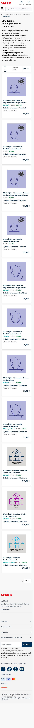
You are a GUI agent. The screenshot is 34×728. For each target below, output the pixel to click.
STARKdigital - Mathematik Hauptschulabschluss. (12, 425)
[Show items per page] (27, 581)
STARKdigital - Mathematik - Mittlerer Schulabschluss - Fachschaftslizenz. (16, 194)
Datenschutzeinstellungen (8, 696)
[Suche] (7, 9)
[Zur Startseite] (2, 14)
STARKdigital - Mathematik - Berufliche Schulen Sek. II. (13, 333)
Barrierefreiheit (25, 694)
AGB (10, 694)
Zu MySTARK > (5, 609)
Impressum (4, 694)
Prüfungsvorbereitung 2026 (13, 14)
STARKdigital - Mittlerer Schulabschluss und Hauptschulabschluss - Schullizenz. (15, 559)
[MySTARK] (21, 3)
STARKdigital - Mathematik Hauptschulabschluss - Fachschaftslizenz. (12, 240)
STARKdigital (26, 14)
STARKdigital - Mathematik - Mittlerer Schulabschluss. (16, 379)
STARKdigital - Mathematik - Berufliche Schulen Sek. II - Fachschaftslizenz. (13, 148)
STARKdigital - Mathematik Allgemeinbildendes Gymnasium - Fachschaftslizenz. (15, 101)
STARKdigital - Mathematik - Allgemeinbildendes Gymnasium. (14, 287)
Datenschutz (16, 694)
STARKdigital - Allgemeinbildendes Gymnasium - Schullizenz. (15, 472)
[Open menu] (2, 9)
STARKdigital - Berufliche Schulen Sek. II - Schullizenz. (14, 515)
